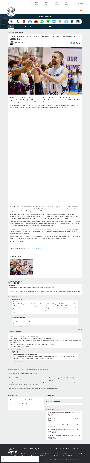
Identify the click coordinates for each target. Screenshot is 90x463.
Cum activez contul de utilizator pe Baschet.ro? (22, 400)
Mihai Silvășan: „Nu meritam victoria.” (68, 425)
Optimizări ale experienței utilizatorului (20, 408)
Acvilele (68, 449)
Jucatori (43, 26)
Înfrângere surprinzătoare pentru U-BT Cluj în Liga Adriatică (64, 413)
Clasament (28, 26)
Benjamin (16, 317)
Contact (79, 453)
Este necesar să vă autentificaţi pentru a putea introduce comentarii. (28, 369)
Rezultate (18, 26)
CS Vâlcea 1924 (29, 248)
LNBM (25, 449)
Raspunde (79, 329)
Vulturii (62, 449)
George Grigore (19, 42)
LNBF (31, 449)
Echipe (36, 26)
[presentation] (33, 3)
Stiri (11, 26)
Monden (79, 449)
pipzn (10, 283)
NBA (56, 449)
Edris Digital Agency (49, 459)
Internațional (49, 449)
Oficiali (51, 26)
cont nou (35, 373)
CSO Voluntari (37, 248)
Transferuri (60, 26)
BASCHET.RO (33, 382)
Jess (15, 351)
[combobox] (13, 3)
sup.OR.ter (12, 331)
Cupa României (39, 449)
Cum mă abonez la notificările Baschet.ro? (21, 404)
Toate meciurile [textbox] (13, 3)
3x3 (74, 449)
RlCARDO (16, 299)
